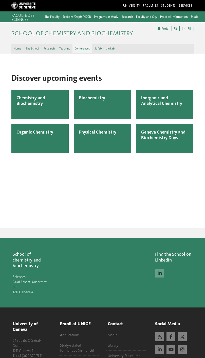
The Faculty (52, 17)
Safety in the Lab (105, 49)
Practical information (174, 17)
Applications (70, 335)
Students (168, 6)
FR (189, 29)
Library (113, 345)
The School (32, 49)
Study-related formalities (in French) (77, 348)
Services (185, 6)
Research (127, 17)
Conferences (82, 49)
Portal (163, 28)
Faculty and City (146, 17)
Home (17, 49)
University (131, 6)
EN (183, 29)
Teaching (64, 49)
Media (112, 335)
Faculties (150, 6)
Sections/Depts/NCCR (77, 17)
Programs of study (106, 17)
